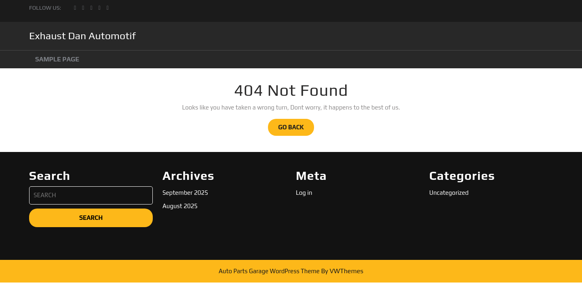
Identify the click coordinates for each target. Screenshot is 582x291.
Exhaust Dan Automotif (82, 36)
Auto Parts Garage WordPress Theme (269, 271)
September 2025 (185, 192)
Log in (304, 192)
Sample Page (57, 59)
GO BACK (296, 129)
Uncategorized (448, 192)
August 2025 (180, 205)
